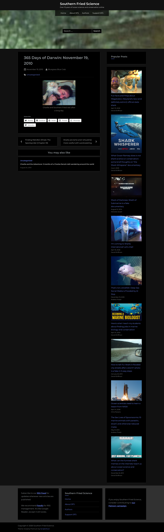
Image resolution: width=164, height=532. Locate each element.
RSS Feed (41, 493)
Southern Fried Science (79, 4)
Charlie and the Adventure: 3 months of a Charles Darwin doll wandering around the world (57, 164)
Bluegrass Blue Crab (57, 69)
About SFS (74, 13)
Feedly (40, 505)
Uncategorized (33, 75)
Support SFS (98, 13)
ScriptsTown (45, 529)
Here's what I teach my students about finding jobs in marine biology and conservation (126, 326)
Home (63, 13)
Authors (85, 13)
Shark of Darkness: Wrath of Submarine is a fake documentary (123, 203)
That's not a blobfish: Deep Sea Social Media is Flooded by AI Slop (125, 291)
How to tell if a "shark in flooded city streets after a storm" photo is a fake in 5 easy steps (125, 368)
